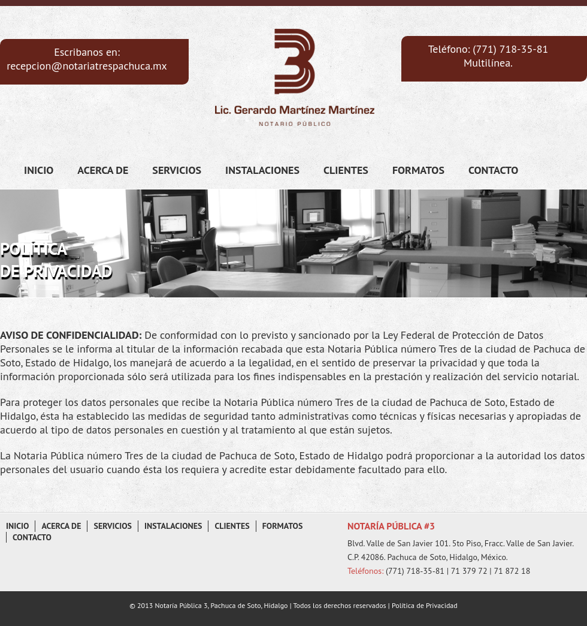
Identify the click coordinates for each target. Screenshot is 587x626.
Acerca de (102, 170)
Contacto (493, 170)
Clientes (345, 170)
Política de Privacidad (424, 605)
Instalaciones (262, 170)
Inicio (38, 170)
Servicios (176, 170)
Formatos (418, 170)
